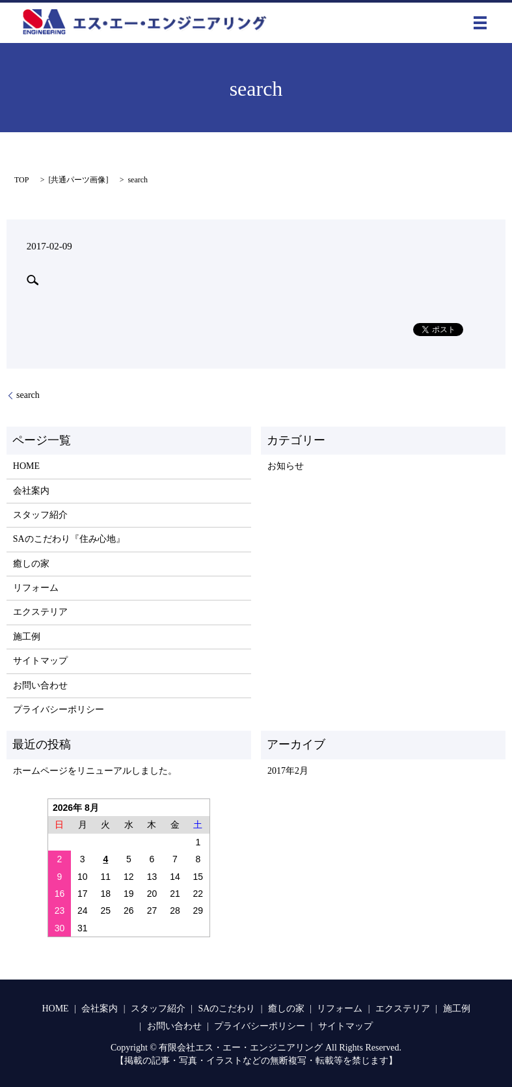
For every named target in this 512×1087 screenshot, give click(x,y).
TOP (21, 179)
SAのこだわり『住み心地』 (69, 539)
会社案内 (31, 491)
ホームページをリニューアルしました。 (95, 771)
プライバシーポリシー (58, 709)
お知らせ (285, 466)
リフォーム (36, 588)
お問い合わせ (40, 685)
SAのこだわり (226, 1008)
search (28, 395)
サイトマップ (40, 661)
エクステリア (40, 612)
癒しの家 (31, 564)
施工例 (26, 637)
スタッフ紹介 (40, 515)
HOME (26, 466)
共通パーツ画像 (78, 179)
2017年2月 (287, 771)
